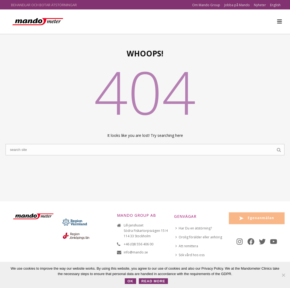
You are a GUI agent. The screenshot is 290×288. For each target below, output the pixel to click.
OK (130, 281)
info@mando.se (136, 252)
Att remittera (186, 246)
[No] (283, 275)
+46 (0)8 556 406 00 (138, 244)
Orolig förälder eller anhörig (198, 237)
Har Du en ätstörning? (193, 228)
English (275, 5)
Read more (153, 281)
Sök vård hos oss (190, 255)
